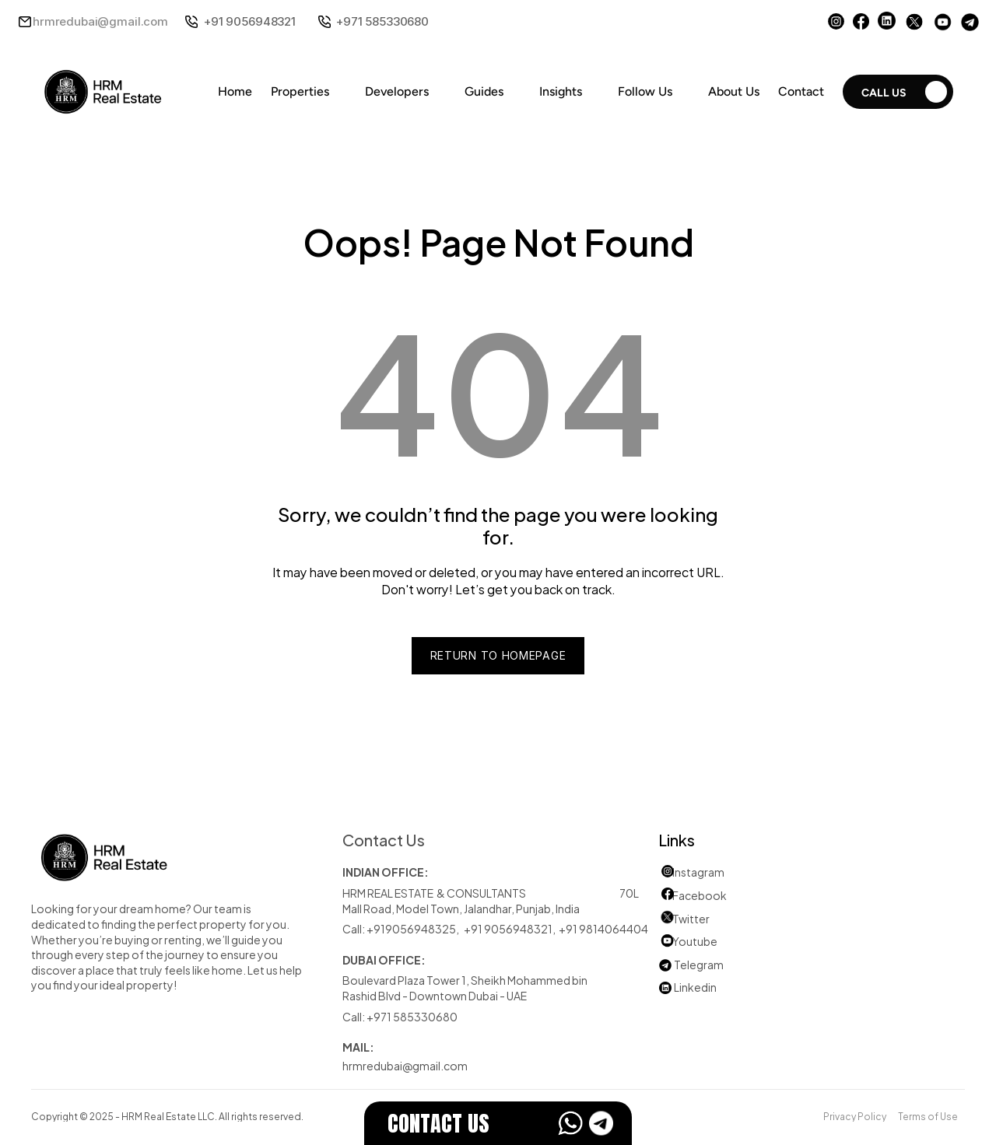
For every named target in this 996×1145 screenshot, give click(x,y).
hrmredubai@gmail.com (100, 21)
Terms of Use (928, 1115)
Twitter (691, 918)
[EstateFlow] (498, 1123)
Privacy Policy (854, 1115)
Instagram (698, 872)
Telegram (699, 964)
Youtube (687, 941)
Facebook (699, 895)
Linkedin (687, 987)
